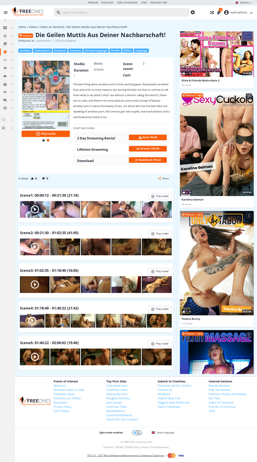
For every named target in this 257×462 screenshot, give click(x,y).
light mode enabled (111, 432)
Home (22, 27)
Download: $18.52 (148, 160)
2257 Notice (61, 411)
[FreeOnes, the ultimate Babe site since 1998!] (26, 12)
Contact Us (165, 390)
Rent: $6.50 (148, 137)
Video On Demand (221, 402)
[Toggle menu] (4, 12)
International (42, 50)
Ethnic (128, 50)
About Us (60, 385)
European (60, 50)
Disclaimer (61, 402)
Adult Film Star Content (122, 419)
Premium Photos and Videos (228, 394)
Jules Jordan (114, 402)
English (243, 3)
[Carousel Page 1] (43, 140)
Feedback (164, 394)
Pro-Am (115, 50)
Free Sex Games (219, 390)
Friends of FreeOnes (222, 407)
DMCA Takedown (169, 407)
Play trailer (46, 133)
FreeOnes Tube (116, 407)
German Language (96, 50)
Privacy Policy (63, 407)
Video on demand (52, 27)
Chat (212, 411)
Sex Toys (214, 398)
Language (141, 50)
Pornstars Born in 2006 (69, 390)
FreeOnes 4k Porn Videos (174, 385)
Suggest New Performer (174, 402)
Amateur (25, 50)
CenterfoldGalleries (119, 415)
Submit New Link (169, 398)
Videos (33, 27)
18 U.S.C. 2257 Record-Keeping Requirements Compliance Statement (125, 455)
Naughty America (118, 398)
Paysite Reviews (219, 385)
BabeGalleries (115, 411)
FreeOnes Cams (116, 390)
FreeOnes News (64, 394)
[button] (163, 178)
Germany (75, 50)
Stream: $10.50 (147, 149)
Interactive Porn (117, 385)
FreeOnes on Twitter (67, 398)
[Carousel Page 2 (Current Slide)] (48, 140)
